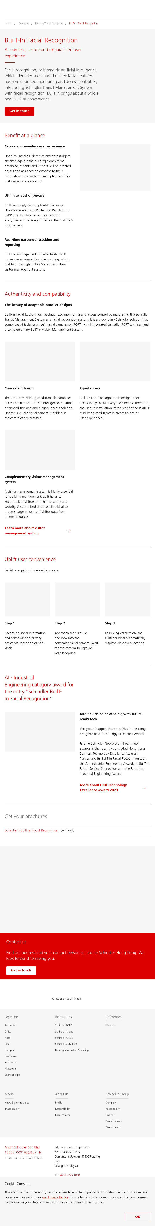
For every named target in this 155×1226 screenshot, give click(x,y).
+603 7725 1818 (70, 1175)
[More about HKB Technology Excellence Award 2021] (115, 788)
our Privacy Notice (55, 1197)
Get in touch (21, 970)
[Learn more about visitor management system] (40, 531)
